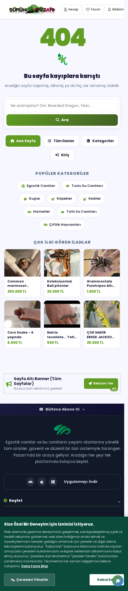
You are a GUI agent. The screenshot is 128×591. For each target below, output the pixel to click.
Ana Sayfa (23, 141)
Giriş (62, 155)
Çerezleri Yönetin (32, 579)
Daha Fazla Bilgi (34, 566)
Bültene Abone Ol (62, 411)
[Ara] (62, 120)
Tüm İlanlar (61, 141)
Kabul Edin (106, 579)
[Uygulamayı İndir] (62, 484)
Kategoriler (100, 141)
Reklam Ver (100, 383)
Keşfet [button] (13, 502)
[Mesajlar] (117, 580)
